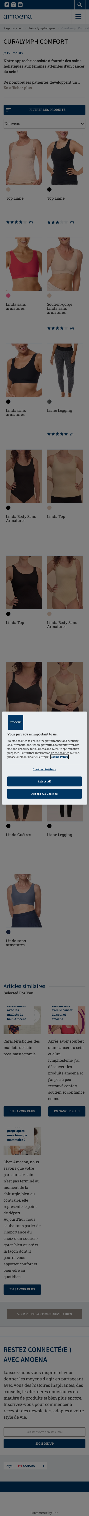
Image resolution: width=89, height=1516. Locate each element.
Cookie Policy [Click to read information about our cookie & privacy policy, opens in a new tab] (59, 757)
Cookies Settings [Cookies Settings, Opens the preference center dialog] (44, 769)
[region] (44, 758)
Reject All (45, 781)
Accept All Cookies (44, 793)
